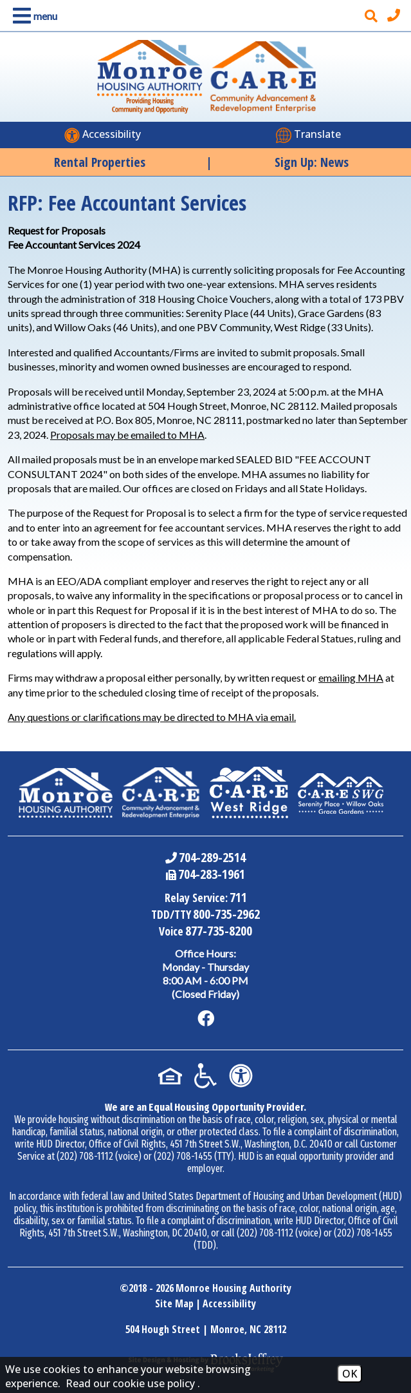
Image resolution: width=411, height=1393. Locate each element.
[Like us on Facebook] (205, 1019)
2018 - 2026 (151, 1288)
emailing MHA (350, 677)
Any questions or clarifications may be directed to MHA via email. (152, 717)
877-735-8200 (218, 930)
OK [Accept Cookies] (349, 1374)
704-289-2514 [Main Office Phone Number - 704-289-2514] (212, 857)
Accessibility (229, 1303)
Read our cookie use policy (130, 1383)
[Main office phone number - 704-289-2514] (395, 15)
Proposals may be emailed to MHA (127, 434)
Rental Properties (99, 162)
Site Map (174, 1303)
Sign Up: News (312, 162)
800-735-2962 (226, 914)
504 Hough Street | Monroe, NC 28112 (205, 1329)
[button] (32, 16)
